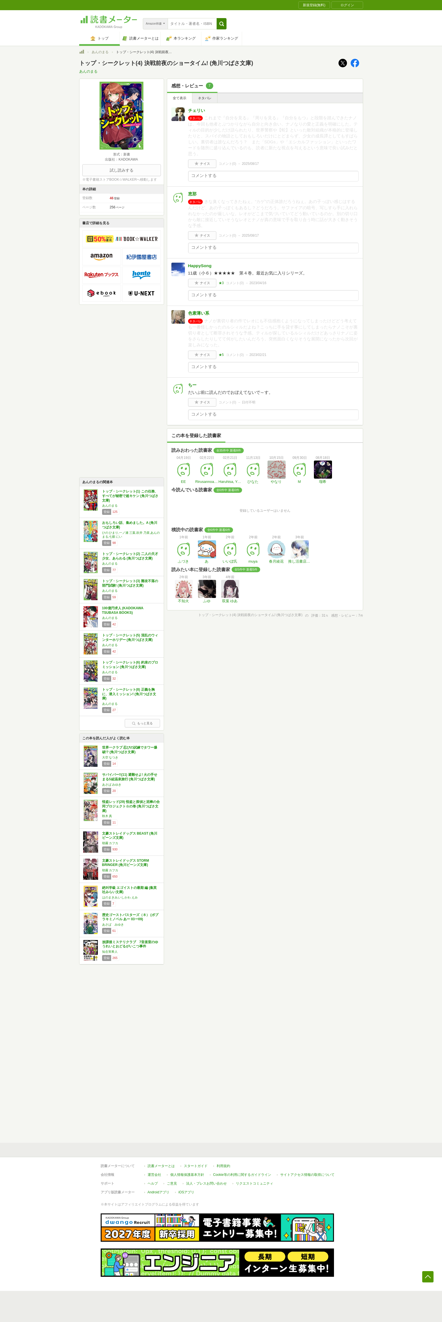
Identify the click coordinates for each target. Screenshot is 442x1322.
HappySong (200, 265)
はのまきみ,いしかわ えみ (120, 897)
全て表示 (179, 98)
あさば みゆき (112, 784)
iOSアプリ (186, 1192)
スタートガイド (196, 1166)
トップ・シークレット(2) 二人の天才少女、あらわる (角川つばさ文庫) (130, 556)
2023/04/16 (257, 283)
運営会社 (154, 1174)
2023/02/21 (257, 355)
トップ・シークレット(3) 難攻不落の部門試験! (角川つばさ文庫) (130, 583)
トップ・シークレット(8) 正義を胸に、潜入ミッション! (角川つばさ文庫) (129, 694)
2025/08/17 (250, 163)
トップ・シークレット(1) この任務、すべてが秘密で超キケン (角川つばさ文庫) (130, 495)
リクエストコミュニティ (254, 1183)
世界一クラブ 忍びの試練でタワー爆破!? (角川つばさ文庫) (129, 750)
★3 (221, 283)
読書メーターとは (161, 1166)
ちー (192, 385)
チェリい (196, 110)
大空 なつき (110, 757)
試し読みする (121, 170)
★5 (221, 355)
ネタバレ (205, 98)
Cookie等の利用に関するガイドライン (242, 1174)
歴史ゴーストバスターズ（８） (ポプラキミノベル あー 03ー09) (130, 917)
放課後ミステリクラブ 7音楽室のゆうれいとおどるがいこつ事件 (130, 944)
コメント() (227, 163)
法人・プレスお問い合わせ (206, 1183)
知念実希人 (110, 951)
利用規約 (223, 1166)
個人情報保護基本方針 (187, 1174)
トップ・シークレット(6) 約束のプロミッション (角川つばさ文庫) (130, 664)
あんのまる (100, 52)
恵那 (192, 193)
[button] (222, 23)
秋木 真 (107, 816)
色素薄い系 (198, 313)
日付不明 (248, 402)
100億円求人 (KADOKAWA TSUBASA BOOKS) (122, 610)
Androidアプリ (158, 1192)
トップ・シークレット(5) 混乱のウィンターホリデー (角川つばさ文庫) (130, 637)
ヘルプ (153, 1183)
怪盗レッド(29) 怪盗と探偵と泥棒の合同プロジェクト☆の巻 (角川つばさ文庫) (131, 806)
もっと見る (142, 723)
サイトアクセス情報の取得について (307, 1174)
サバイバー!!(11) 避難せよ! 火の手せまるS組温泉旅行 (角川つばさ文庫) (130, 777)
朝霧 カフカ (110, 843)
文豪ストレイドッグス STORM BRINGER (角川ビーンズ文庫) (125, 863)
